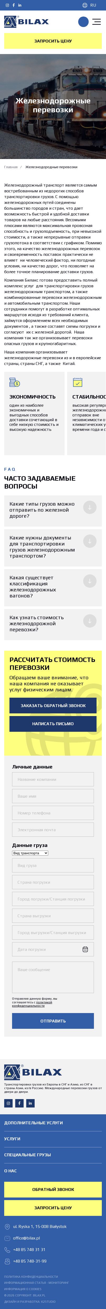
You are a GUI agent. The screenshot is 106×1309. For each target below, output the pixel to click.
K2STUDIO (48, 1301)
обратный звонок (53, 1189)
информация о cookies (22, 1289)
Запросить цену (53, 41)
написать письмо (53, 723)
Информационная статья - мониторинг (36, 1283)
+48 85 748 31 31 (83, 22)
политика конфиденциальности (31, 1277)
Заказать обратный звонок (53, 705)
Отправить (53, 1021)
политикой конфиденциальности (32, 1004)
